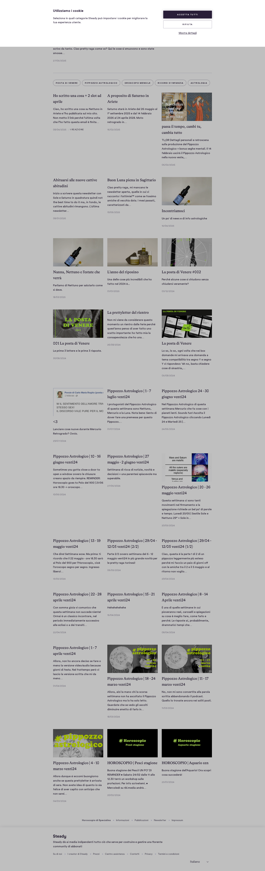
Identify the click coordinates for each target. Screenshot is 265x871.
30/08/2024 (59, 358)
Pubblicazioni (141, 820)
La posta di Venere (176, 343)
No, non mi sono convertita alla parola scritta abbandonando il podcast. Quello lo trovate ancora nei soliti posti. (186, 696)
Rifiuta (187, 24)
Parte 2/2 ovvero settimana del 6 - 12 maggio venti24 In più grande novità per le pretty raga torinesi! (132, 558)
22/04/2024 (59, 632)
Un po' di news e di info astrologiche (184, 218)
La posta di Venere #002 (181, 272)
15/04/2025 (168, 226)
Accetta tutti (187, 15)
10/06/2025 (113, 212)
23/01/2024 (168, 782)
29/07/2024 (59, 441)
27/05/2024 (113, 486)
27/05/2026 (59, 61)
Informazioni (122, 820)
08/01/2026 (59, 218)
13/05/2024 (59, 579)
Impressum (177, 820)
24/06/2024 (168, 429)
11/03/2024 (168, 708)
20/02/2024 (113, 795)
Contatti (134, 854)
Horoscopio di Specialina (96, 820)
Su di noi (57, 854)
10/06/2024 (59, 494)
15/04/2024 (113, 615)
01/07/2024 (113, 429)
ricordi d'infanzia (171, 83)
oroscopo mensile (138, 83)
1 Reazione (77, 130)
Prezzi (96, 854)
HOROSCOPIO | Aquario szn (185, 762)
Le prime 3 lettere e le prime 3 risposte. (77, 350)
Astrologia (199, 83)
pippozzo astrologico (101, 83)
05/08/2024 (168, 376)
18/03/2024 (113, 717)
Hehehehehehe (116, 607)
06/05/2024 (114, 570)
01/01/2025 (113, 291)
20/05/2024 (168, 525)
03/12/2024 (168, 291)
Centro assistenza (115, 854)
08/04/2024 (168, 632)
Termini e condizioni (168, 854)
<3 (55, 421)
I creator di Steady (77, 854)
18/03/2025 (59, 297)
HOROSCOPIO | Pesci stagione (132, 762)
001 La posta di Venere (71, 343)
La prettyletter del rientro (128, 312)
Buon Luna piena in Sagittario (131, 180)
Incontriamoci (173, 210)
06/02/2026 (168, 165)
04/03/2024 (59, 801)
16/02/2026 (113, 130)
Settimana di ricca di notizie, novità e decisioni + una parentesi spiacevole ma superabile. (132, 474)
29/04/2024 (168, 579)
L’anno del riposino (123, 272)
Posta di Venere (67, 83)
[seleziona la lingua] (199, 862)
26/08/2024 (114, 345)
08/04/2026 (59, 130)
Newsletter (160, 820)
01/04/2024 (59, 686)
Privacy (148, 854)
